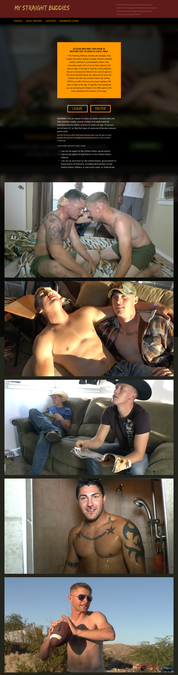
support (50, 21)
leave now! (62, 131)
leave (77, 109)
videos (18, 21)
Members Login (69, 21)
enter (100, 109)
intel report (34, 21)
